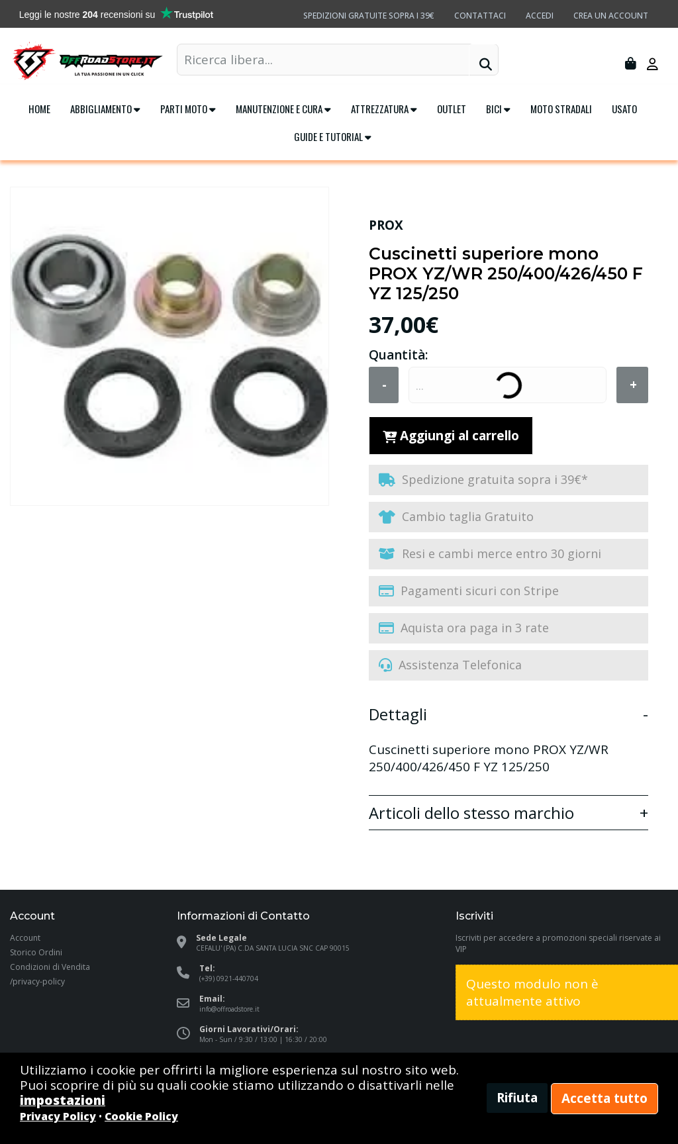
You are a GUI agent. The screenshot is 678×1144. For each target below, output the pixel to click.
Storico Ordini (36, 952)
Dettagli (398, 715)
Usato (624, 108)
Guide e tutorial (332, 136)
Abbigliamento (105, 108)
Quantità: (398, 355)
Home (39, 108)
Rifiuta (517, 1097)
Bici (498, 108)
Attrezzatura (384, 108)
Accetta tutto (604, 1098)
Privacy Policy (58, 1116)
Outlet (451, 108)
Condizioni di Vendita (50, 967)
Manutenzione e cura (283, 108)
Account (25, 937)
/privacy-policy (37, 981)
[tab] (508, 710)
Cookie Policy (141, 1116)
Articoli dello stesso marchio (471, 814)
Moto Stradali (561, 108)
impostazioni (62, 1100)
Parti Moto (188, 108)
